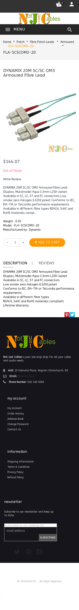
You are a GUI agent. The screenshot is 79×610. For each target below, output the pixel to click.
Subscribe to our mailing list (24, 525)
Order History (15, 413)
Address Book (15, 418)
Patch (21, 42)
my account (14, 408)
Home (7, 42)
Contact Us (14, 429)
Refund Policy (15, 477)
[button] (12, 179)
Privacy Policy (15, 472)
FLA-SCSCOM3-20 (20, 46)
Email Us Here (26, 376)
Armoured (67, 42)
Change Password (18, 424)
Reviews (46, 263)
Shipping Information (20, 461)
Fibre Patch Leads (42, 42)
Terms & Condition (18, 466)
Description (15, 263)
